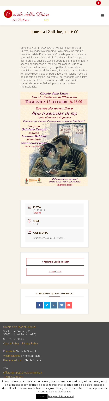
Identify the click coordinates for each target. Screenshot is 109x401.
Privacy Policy (30, 343)
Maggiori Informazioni (61, 396)
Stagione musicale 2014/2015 (48, 238)
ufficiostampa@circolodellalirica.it (22, 372)
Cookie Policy (11, 343)
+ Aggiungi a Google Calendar (55, 262)
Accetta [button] (42, 396)
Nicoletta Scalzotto (27, 351)
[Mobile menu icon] (102, 15)
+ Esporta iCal (55, 272)
